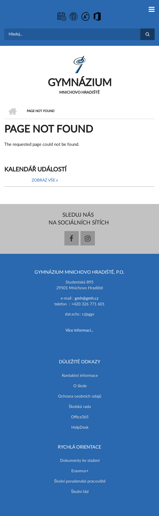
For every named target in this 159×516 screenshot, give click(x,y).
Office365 (80, 417)
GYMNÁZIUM (80, 83)
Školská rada (80, 407)
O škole (80, 386)
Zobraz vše (43, 180)
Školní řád (80, 492)
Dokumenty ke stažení (79, 461)
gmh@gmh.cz (86, 298)
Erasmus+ (80, 471)
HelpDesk (80, 428)
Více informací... (79, 330)
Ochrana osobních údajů (79, 396)
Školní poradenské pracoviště (80, 481)
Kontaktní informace (80, 376)
